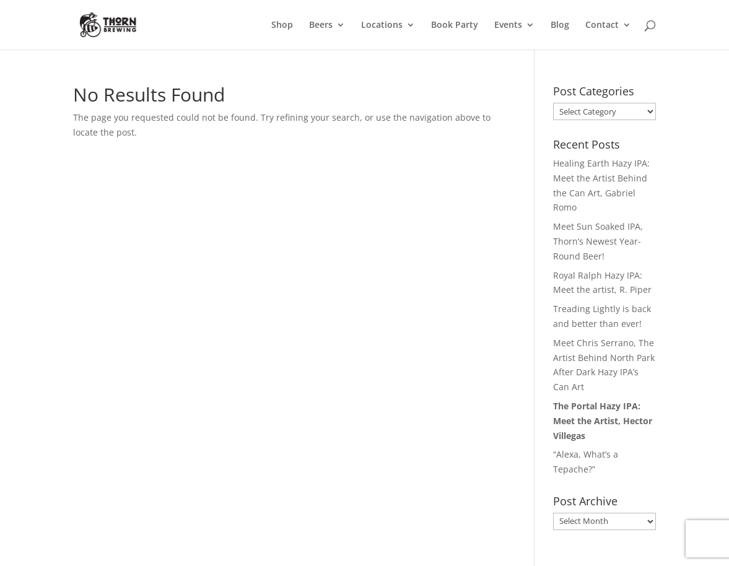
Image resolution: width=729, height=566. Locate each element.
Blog (560, 25)
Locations (382, 25)
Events (508, 25)
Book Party (454, 25)
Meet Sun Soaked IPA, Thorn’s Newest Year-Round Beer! (598, 241)
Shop (282, 25)
